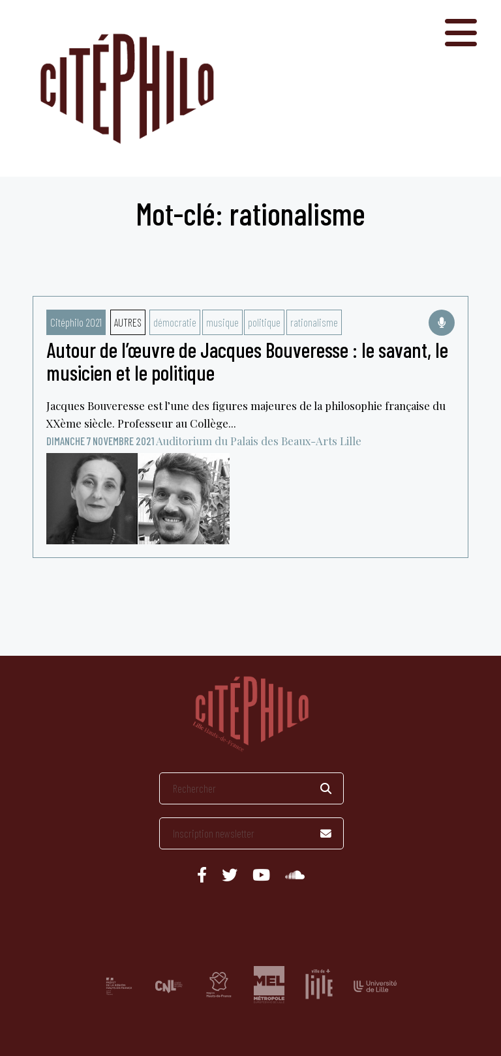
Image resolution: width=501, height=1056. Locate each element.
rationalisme (314, 322)
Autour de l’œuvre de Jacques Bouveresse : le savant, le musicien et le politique (247, 361)
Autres (128, 322)
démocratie (174, 322)
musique (222, 322)
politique (264, 322)
